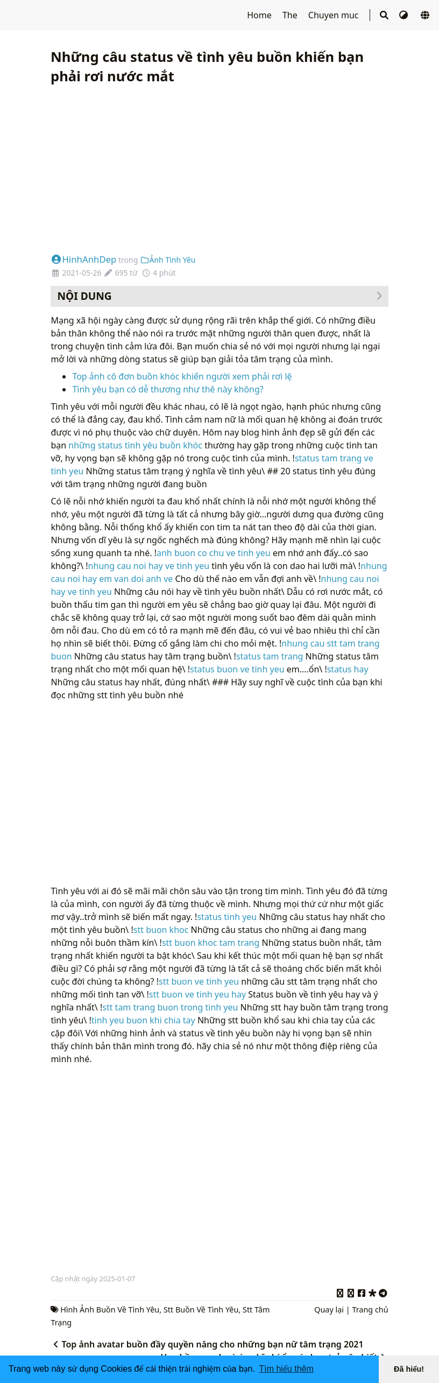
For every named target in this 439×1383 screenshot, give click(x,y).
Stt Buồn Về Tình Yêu (201, 1309)
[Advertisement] (219, 169)
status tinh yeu (227, 917)
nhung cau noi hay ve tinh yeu (149, 566)
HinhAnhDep (83, 259)
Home (260, 15)
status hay (348, 669)
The (291, 15)
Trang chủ (370, 1309)
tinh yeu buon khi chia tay (143, 1020)
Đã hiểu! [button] (409, 1369)
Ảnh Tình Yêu (168, 260)
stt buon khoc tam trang (210, 943)
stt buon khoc (161, 930)
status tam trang (269, 656)
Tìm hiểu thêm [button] (286, 1368)
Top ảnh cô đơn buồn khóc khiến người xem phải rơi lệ (182, 376)
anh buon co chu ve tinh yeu (214, 553)
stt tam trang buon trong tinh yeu (171, 1007)
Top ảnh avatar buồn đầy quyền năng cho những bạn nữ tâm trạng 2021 (207, 1344)
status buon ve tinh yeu (237, 669)
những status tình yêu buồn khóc (135, 445)
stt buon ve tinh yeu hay (197, 994)
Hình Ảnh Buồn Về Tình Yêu (109, 1309)
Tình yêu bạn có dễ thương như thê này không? (167, 389)
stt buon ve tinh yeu (199, 981)
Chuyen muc (334, 15)
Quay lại (329, 1309)
